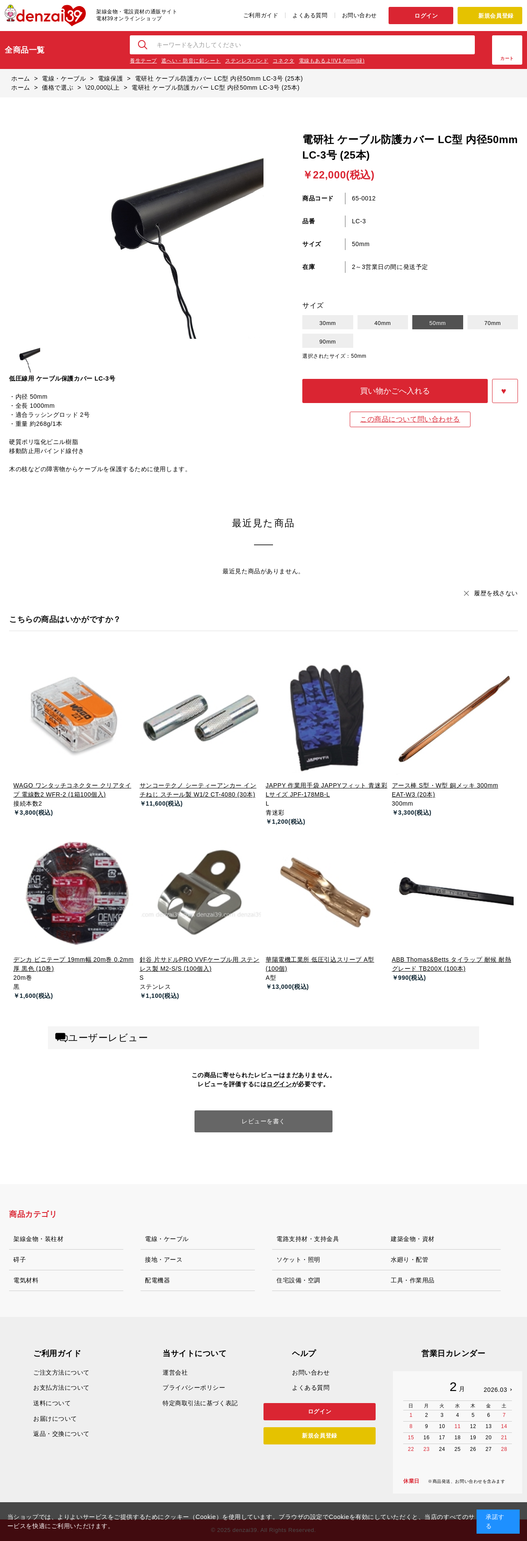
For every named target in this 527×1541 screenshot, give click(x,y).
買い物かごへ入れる (395, 391)
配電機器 (157, 1280)
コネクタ (283, 61)
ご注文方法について (61, 1372)
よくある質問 (309, 15)
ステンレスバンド (246, 61)
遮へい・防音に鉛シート (191, 61)
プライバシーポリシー (194, 1387)
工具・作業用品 (413, 1280)
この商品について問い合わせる (410, 419)
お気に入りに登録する (505, 391)
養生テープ (143, 61)
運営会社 (175, 1372)
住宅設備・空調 (298, 1280)
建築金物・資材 (413, 1238)
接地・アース (163, 1259)
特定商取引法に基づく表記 (200, 1403)
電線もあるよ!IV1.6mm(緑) (332, 61)
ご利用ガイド (260, 15)
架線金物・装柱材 (38, 1238)
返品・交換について (61, 1433)
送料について (52, 1403)
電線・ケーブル (167, 1238)
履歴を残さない (496, 593)
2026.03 (495, 1389)
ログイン (426, 16)
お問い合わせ (359, 15)
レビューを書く (263, 1121)
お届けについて (55, 1418)
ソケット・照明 (298, 1259)
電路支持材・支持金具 (307, 1238)
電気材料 (25, 1280)
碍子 (19, 1259)
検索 (143, 44)
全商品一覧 (25, 50)
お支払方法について (61, 1387)
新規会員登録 (495, 16)
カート (507, 58)
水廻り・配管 (409, 1259)
